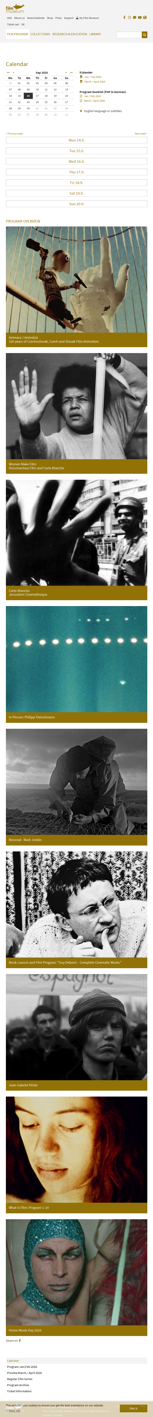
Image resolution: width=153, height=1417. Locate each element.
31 (10, 83)
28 (10, 108)
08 (19, 89)
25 (46, 102)
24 (37, 102)
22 (19, 102)
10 (37, 89)
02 (28, 83)
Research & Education (69, 34)
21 (10, 102)
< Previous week (14, 133)
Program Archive (18, 1385)
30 (28, 108)
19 (55, 96)
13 (66, 89)
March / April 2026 (92, 81)
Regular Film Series (19, 1379)
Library (95, 34)
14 (10, 96)
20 (66, 96)
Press (58, 18)
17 (37, 96)
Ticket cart (13, 24)
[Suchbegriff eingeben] (129, 35)
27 (66, 102)
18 (46, 96)
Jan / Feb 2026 (90, 77)
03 (37, 83)
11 (46, 89)
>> (71, 72)
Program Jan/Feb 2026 (22, 1367)
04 (46, 83)
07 (10, 89)
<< (8, 72)
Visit (9, 18)
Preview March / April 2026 (24, 1373)
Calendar (13, 1361)
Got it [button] (133, 1408)
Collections (40, 34)
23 (28, 102)
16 (28, 96)
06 (66, 83)
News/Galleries (36, 18)
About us (19, 18)
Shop (50, 18)
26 (55, 102)
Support (69, 18)
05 (55, 83)
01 (19, 83)
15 (19, 96)
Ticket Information (19, 1391)
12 (55, 89)
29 (19, 108)
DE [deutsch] (23, 24)
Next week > (141, 133)
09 (28, 89)
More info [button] (14, 1410)
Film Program (17, 34)
